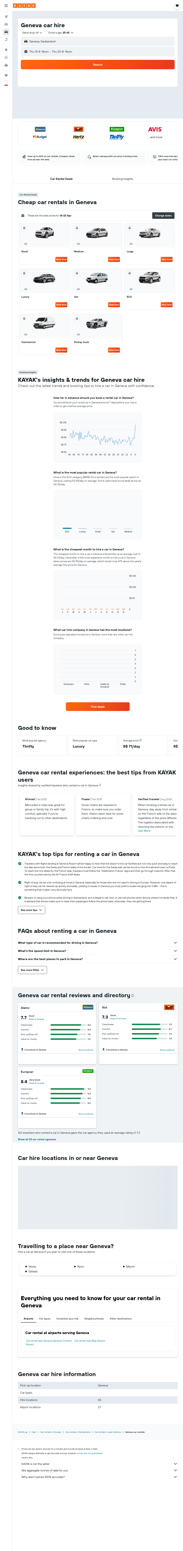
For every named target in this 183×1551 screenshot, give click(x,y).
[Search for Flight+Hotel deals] (6, 39)
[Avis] (171, 1071)
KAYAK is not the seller (100, 1528)
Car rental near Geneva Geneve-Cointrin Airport (49, 1406)
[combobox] (31, 32)
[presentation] (100, 785)
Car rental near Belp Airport (89, 1404)
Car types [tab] (45, 1382)
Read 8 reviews (36, 1083)
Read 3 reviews (116, 1082)
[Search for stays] (6, 24)
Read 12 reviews (36, 1019)
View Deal (61, 259)
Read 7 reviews (36, 1146)
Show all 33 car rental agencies (37, 1203)
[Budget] (87, 1135)
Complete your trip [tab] (67, 1382)
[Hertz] (170, 1135)
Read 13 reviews (118, 1146)
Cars (33, 1496)
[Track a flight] (6, 57)
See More (144, 830)
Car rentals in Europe (50, 1496)
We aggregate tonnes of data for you (100, 1534)
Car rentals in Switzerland (77, 1496)
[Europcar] (88, 1071)
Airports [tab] (28, 1382)
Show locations (86, 1050)
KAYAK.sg (22, 1496)
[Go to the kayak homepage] (24, 5)
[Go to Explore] (6, 49)
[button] (6, 6)
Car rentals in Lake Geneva (107, 1496)
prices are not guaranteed (89, 1517)
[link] (98, 706)
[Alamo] (88, 1007)
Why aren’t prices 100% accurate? (100, 1541)
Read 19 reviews (118, 1018)
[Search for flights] (6, 16)
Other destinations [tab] (121, 1382)
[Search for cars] (6, 32)
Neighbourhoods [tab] (94, 1382)
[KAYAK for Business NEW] (6, 65)
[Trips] (6, 75)
